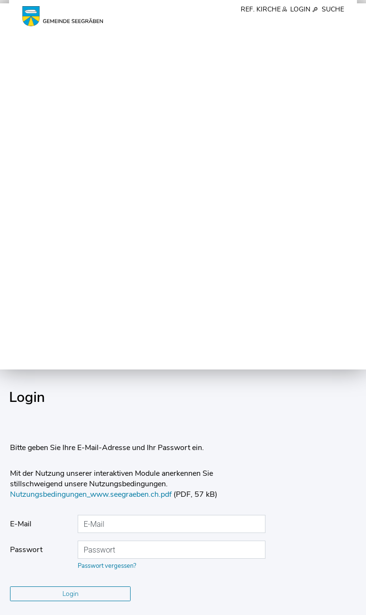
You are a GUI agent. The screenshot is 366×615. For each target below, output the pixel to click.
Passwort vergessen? (107, 196)
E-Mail (20, 154)
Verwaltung (233, 24)
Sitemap (124, 606)
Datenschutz (77, 606)
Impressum (25, 606)
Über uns (152, 24)
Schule (276, 24)
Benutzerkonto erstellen (70, 336)
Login (301, 9)
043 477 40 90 (47, 492)
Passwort (26, 180)
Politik (190, 24)
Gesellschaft (321, 24)
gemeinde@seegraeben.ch (64, 502)
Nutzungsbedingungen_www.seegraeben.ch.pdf (91, 125)
